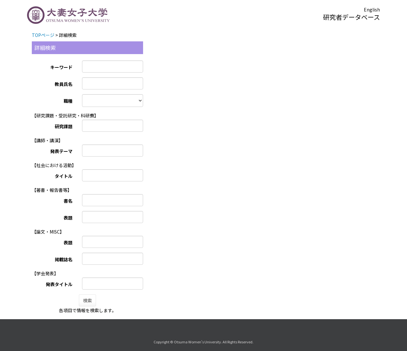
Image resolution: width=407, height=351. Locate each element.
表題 (68, 217)
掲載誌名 (63, 259)
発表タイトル (59, 284)
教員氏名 (63, 84)
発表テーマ (61, 151)
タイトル (63, 176)
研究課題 (63, 126)
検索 (87, 300)
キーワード (61, 67)
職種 (68, 101)
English (372, 9)
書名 (68, 201)
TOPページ (43, 35)
